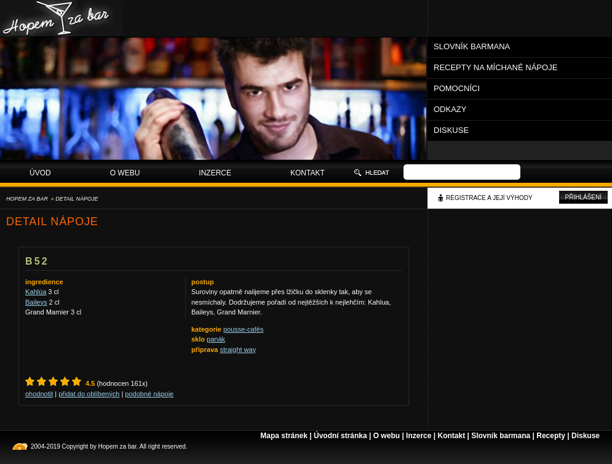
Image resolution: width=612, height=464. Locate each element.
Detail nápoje (76, 199)
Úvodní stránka (340, 435)
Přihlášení (583, 197)
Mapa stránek (284, 435)
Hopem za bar (27, 199)
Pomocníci (457, 88)
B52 (37, 261)
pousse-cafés (243, 329)
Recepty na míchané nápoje (495, 67)
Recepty (550, 435)
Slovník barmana (472, 46)
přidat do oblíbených (88, 394)
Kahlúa (35, 291)
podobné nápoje (149, 394)
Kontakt (307, 173)
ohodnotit (39, 394)
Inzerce (215, 173)
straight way (238, 349)
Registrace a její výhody (489, 197)
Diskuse (451, 130)
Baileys (36, 302)
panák (216, 339)
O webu (125, 173)
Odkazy (450, 109)
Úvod (40, 173)
